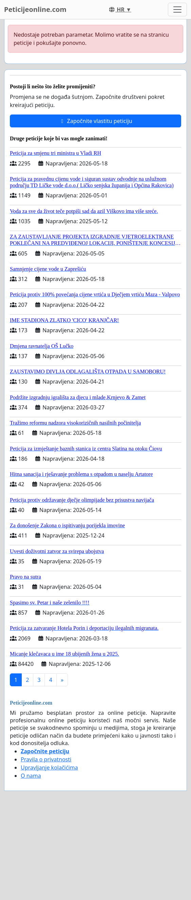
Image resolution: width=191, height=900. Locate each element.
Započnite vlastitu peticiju (95, 121)
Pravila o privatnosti (46, 759)
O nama (31, 775)
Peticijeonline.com (35, 9)
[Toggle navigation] (177, 9)
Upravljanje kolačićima (49, 767)
